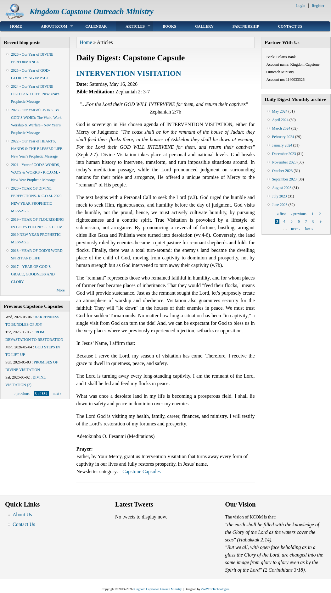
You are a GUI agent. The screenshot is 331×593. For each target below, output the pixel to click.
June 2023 (280, 204)
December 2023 (284, 154)
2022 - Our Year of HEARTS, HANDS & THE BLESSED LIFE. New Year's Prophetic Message (37, 148)
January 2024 (282, 145)
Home (16, 26)
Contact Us (290, 26)
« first (281, 214)
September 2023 (284, 179)
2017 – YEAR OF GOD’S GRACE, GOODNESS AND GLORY (33, 274)
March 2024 (281, 128)
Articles (133, 26)
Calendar (96, 26)
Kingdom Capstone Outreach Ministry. (157, 589)
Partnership (246, 26)
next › (57, 393)
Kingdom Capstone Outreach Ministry (92, 11)
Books (169, 26)
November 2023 (284, 162)
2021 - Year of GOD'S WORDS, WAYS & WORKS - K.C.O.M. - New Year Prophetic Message (35, 172)
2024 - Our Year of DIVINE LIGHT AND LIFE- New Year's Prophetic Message (35, 94)
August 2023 (282, 188)
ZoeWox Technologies (215, 589)
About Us (22, 514)
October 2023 (282, 171)
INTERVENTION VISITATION (128, 73)
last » (309, 229)
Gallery (204, 26)
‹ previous (21, 393)
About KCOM (52, 26)
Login (300, 5)
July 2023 (279, 196)
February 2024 (283, 137)
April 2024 (280, 120)
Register (318, 5)
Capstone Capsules (141, 471)
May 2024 (280, 111)
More (61, 290)
